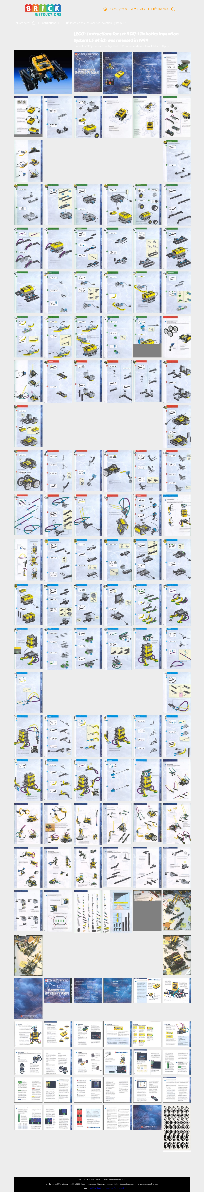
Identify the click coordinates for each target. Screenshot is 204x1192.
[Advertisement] (103, 161)
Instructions (49, 23)
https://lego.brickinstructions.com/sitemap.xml (106, 1188)
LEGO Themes (158, 9)
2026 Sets (138, 9)
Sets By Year (118, 9)
